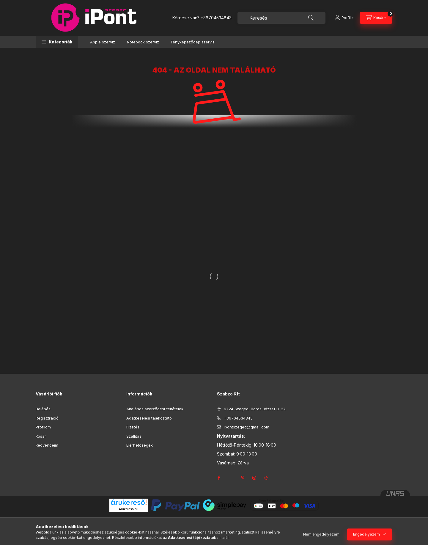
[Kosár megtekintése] (376, 18)
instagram (254, 478)
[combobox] (281, 18)
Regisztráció (47, 418)
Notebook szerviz (143, 42)
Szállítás (133, 436)
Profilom (43, 427)
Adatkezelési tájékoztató (149, 418)
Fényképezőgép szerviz (193, 42)
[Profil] (344, 18)
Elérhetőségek (139, 445)
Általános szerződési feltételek (154, 408)
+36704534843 (216, 17)
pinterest (242, 478)
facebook (219, 478)
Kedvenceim (47, 445)
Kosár (41, 436)
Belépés (43, 408)
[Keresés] (311, 17)
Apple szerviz (102, 42)
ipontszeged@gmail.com (246, 427)
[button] (57, 42)
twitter (231, 478)
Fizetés (132, 427)
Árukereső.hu (128, 509)
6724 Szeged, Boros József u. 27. (255, 408)
